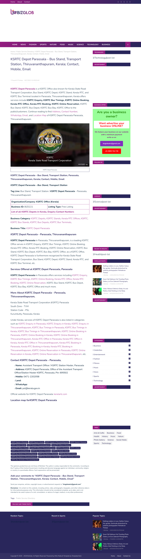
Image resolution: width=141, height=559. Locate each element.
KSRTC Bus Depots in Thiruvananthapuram (24, 457)
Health (96, 436)
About (19, 2)
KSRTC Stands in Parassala (78, 442)
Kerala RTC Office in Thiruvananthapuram (38, 342)
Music (112, 367)
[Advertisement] (89, 22)
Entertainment (112, 354)
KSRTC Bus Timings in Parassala (48, 327)
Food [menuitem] (62, 44)
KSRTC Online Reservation (33, 282)
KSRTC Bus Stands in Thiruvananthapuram (24, 454)
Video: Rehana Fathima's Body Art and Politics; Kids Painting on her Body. (115, 290)
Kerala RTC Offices (71, 218)
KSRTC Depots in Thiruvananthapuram (57, 442)
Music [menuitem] (70, 44)
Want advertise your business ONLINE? (111, 124)
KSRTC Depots (38, 218)
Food (119, 433)
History (105, 436)
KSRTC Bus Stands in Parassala (41, 451)
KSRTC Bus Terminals (60, 222)
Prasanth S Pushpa (17, 80)
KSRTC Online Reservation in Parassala (51, 350)
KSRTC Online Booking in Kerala (37, 335)
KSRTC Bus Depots (39, 222)
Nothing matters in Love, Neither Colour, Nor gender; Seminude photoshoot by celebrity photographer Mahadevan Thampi (116, 269)
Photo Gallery (99, 440)
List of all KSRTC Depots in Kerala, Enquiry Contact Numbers (42, 211)
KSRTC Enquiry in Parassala (32, 323)
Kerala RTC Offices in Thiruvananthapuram (42, 448)
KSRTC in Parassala (62, 448)
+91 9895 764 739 (111, 151)
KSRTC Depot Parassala (38, 228)
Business (112, 346)
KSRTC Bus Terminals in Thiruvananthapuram (25, 460)
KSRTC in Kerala (75, 448)
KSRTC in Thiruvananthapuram (21, 451)
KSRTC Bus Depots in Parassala (48, 454)
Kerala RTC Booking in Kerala (35, 346)
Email (25, 115)
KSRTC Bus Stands (20, 222)
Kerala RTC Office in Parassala (47, 338)
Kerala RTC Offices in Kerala (20, 448)
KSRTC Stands (53, 218)
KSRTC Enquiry (79, 275)
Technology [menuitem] (93, 44)
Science (111, 440)
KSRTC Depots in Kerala (37, 442)
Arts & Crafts (99, 433)
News (112, 372)
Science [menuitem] (80, 44)
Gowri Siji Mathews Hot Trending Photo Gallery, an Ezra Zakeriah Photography (116, 280)
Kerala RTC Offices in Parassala (61, 445)
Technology (112, 380)
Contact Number (69, 111)
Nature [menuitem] (53, 44)
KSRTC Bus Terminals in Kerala (70, 457)
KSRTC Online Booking (42, 279)
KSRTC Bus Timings (20, 279)
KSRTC (84, 218)
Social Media (121, 440)
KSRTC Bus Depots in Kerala (67, 454)
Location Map (39, 115)
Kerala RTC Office (63, 279)
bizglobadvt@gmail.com (111, 143)
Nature (120, 436)
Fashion (112, 359)
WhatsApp (16, 115)
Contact (27, 2)
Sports (112, 376)
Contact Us (126, 556)
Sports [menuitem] (43, 44)
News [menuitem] (23, 44)
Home (13, 2)
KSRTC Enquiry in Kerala (59, 323)
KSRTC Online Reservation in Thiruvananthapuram (57, 354)
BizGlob (106, 275)
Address (56, 111)
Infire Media (58, 556)
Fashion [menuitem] (33, 44)
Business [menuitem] (106, 44)
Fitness (112, 363)
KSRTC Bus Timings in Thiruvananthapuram (39, 331)
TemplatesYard (76, 556)
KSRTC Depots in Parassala (20, 442)
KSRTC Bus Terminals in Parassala (49, 457)
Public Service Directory (25, 52)
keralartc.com (60, 394)
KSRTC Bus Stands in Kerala (60, 451)
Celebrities (112, 350)
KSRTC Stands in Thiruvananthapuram (39, 445)
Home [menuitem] (14, 44)
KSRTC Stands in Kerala (18, 445)
